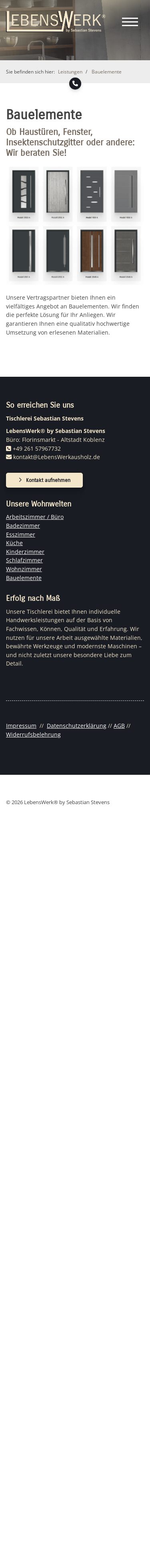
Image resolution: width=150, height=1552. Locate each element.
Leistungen (70, 72)
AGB (119, 725)
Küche (14, 543)
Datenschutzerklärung (76, 725)
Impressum (21, 725)
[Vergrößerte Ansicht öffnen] (75, 224)
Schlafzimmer (24, 560)
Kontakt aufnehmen (48, 480)
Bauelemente (107, 72)
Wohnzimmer (24, 569)
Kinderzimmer (25, 551)
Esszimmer (20, 534)
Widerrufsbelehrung (33, 734)
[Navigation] (130, 21)
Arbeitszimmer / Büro (35, 517)
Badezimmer (23, 525)
